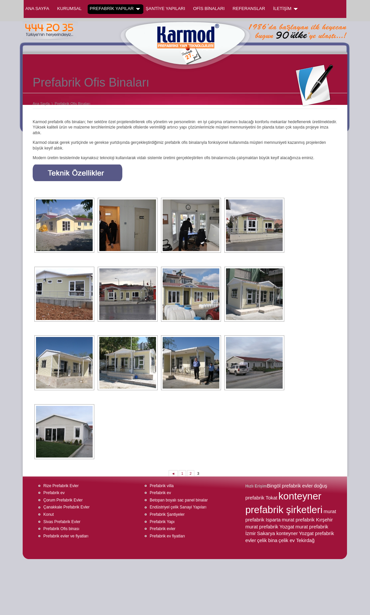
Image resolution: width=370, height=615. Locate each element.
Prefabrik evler (162, 528)
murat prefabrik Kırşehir (307, 519)
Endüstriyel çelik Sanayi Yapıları (178, 507)
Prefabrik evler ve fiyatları (65, 536)
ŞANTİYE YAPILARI (165, 8)
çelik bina (267, 540)
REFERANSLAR (249, 8)
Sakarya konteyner (277, 533)
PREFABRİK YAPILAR (115, 8)
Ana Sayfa (37, 8)
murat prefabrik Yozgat (269, 526)
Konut (48, 514)
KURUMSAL (69, 8)
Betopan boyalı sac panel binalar (179, 500)
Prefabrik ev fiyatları (167, 536)
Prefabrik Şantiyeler (167, 514)
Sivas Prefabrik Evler (61, 521)
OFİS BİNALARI (209, 8)
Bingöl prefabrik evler (290, 485)
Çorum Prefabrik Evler (63, 500)
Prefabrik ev (54, 492)
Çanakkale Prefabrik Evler (66, 507)
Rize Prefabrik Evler (61, 485)
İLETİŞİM (285, 8)
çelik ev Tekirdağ (297, 540)
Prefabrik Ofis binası (61, 528)
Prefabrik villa (162, 485)
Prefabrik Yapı (162, 521)
